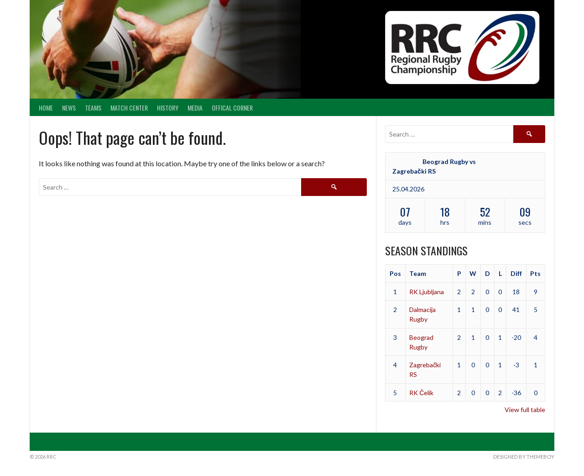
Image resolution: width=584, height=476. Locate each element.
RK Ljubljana (426, 292)
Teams (93, 107)
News (69, 107)
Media (195, 107)
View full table (525, 409)
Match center (129, 107)
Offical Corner (232, 107)
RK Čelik (421, 393)
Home (46, 107)
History (167, 107)
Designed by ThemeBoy (523, 457)
